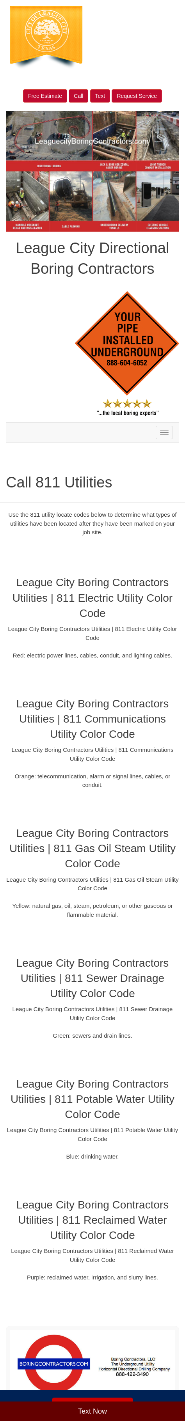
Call (78, 96)
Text (100, 96)
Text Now (92, 1411)
